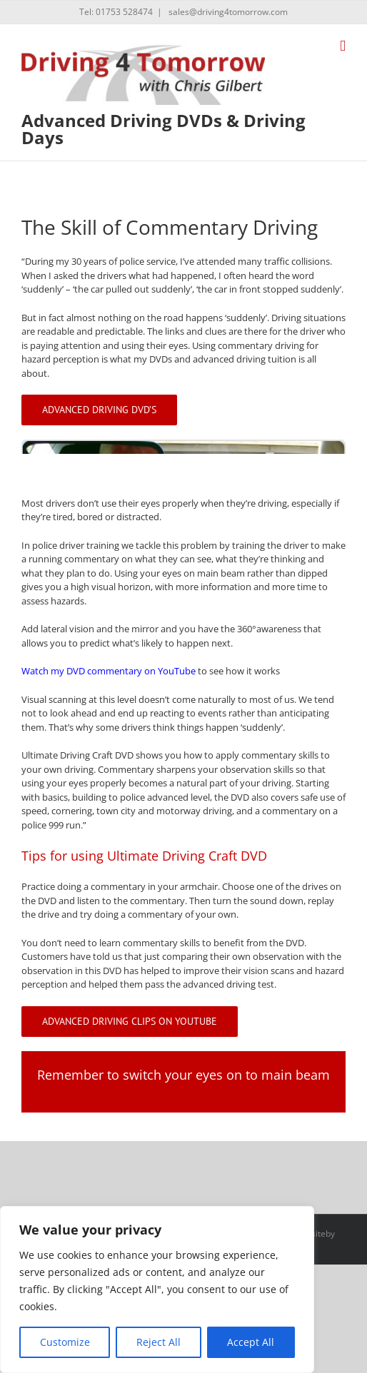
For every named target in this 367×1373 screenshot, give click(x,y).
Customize (65, 1342)
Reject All (158, 1342)
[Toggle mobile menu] (343, 46)
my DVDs (153, 359)
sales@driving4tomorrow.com (227, 12)
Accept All (250, 1342)
